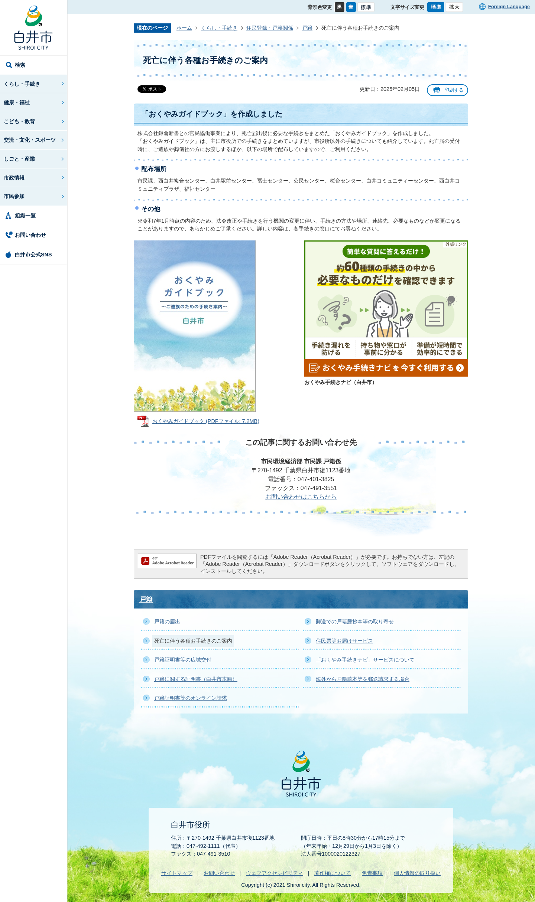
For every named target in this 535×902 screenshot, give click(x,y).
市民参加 (14, 196)
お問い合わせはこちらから (301, 496)
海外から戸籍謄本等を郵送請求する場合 (362, 679)
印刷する (454, 90)
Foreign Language (509, 6)
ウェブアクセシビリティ (274, 873)
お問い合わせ (30, 235)
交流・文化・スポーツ (30, 140)
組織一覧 (25, 216)
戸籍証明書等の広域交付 (182, 660)
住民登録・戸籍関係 (269, 28)
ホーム (184, 28)
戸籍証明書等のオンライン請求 (190, 698)
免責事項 (372, 873)
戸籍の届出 (167, 621)
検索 (20, 65)
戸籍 (307, 28)
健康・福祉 (17, 102)
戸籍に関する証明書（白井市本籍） (195, 679)
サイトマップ (176, 873)
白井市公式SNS (33, 255)
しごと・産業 (19, 159)
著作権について (332, 873)
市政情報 (14, 178)
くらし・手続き (22, 84)
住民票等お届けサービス (344, 641)
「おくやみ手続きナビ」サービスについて (365, 660)
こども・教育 (19, 121)
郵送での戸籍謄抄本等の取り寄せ (355, 621)
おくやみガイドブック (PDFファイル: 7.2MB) (205, 421)
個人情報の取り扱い (417, 873)
